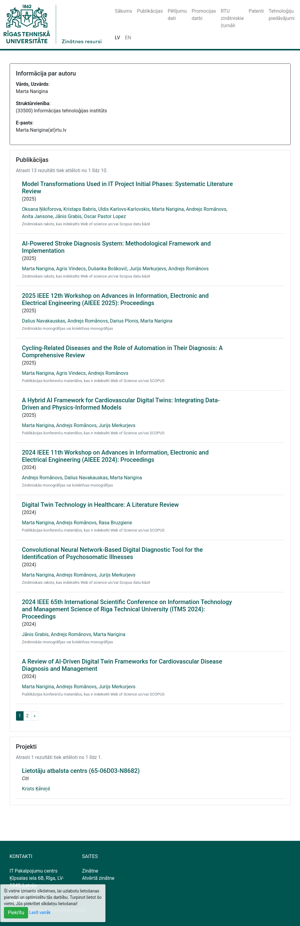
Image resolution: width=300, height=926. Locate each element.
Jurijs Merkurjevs (148, 269)
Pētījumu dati (177, 14)
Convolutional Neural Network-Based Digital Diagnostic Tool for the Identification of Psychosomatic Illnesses (112, 553)
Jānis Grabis (68, 216)
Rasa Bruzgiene (115, 523)
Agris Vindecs (71, 269)
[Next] (34, 716)
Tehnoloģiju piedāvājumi (282, 14)
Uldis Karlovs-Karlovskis (124, 209)
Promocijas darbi (204, 14)
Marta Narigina (168, 209)
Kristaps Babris (79, 209)
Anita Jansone (37, 216)
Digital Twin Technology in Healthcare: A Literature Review (100, 504)
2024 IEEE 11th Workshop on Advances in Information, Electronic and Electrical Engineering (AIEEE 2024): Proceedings (115, 456)
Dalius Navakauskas (43, 321)
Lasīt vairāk (40, 912)
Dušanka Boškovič (107, 269)
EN (128, 37)
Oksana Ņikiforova (41, 209)
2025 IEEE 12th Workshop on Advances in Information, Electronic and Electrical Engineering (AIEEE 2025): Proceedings (115, 299)
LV (117, 37)
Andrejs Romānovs (206, 209)
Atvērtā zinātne (98, 878)
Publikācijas (150, 11)
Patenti (256, 11)
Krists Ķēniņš (36, 789)
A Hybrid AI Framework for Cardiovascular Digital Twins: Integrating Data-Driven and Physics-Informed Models (121, 404)
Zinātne (90, 871)
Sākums (123, 11)
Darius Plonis (124, 321)
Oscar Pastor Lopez (105, 216)
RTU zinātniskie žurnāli (232, 18)
